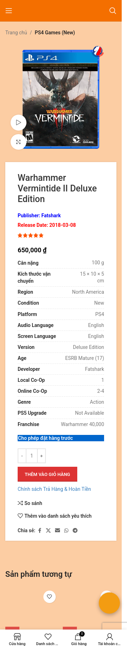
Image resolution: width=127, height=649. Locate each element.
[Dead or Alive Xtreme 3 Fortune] (32, 614)
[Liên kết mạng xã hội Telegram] (75, 530)
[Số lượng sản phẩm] (31, 456)
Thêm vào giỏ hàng (47, 474)
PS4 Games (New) (55, 32)
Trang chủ (16, 32)
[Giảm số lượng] (22, 456)
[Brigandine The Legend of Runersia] (90, 614)
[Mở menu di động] (9, 11)
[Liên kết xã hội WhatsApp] (66, 530)
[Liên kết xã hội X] (48, 530)
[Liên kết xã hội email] (57, 530)
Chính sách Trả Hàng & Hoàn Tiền (54, 489)
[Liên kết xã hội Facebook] (39, 530)
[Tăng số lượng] (41, 456)
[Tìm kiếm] (113, 11)
